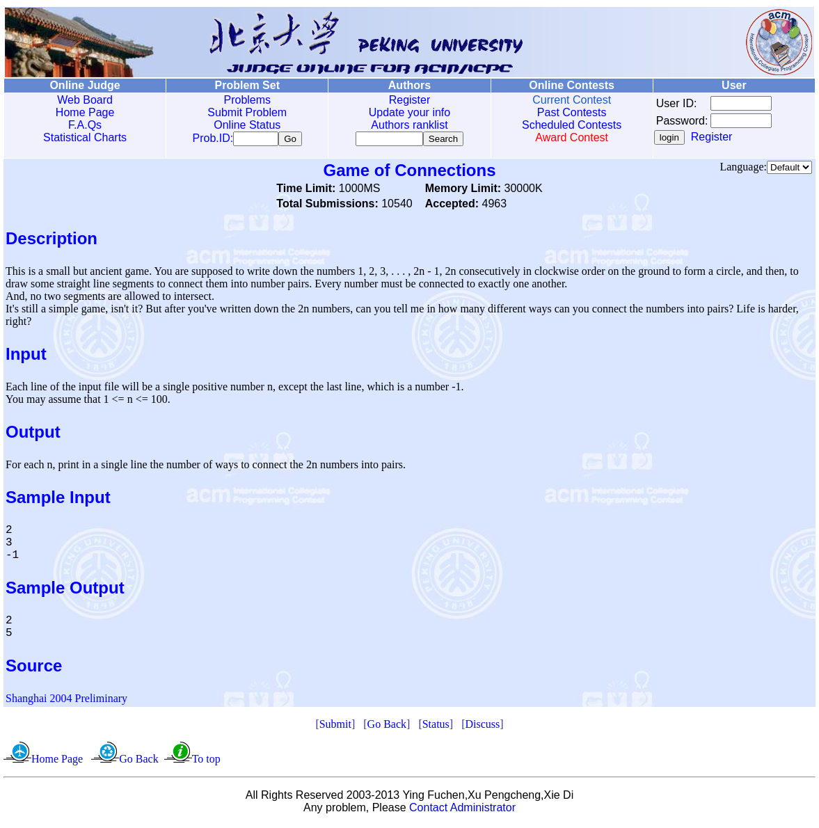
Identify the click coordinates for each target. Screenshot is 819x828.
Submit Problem (247, 112)
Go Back (386, 727)
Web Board (85, 100)
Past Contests (572, 112)
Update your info (409, 112)
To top (206, 761)
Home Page (85, 112)
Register (410, 100)
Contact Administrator (462, 810)
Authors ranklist (409, 125)
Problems (247, 100)
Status (436, 727)
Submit (335, 727)
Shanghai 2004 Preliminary (66, 701)
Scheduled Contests (571, 125)
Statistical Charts (85, 137)
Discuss (482, 727)
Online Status (247, 125)
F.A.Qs (85, 125)
